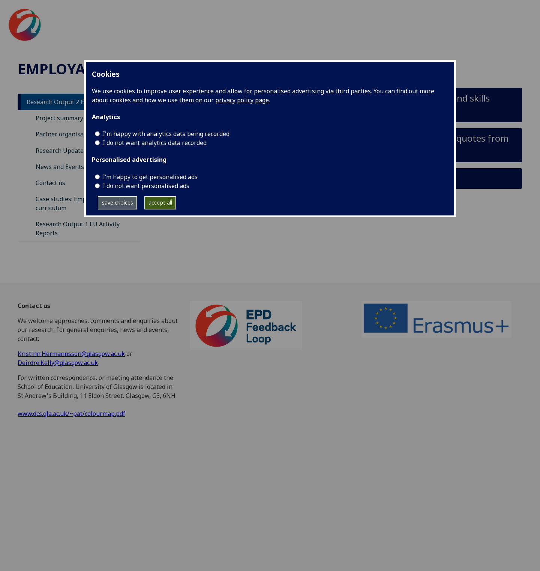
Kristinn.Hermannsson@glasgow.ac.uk (71, 354)
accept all (160, 202)
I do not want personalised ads (146, 186)
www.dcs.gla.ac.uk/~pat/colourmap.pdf (71, 414)
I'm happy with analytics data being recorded (166, 134)
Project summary (59, 118)
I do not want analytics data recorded (155, 143)
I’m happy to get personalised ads (150, 177)
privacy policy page (242, 100)
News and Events (60, 167)
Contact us (50, 183)
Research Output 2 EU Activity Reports (80, 102)
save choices (117, 202)
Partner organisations (67, 134)
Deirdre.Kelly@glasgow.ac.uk (58, 363)
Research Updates (61, 150)
